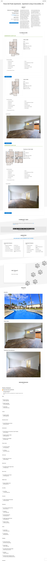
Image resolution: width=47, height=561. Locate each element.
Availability (8, 76)
